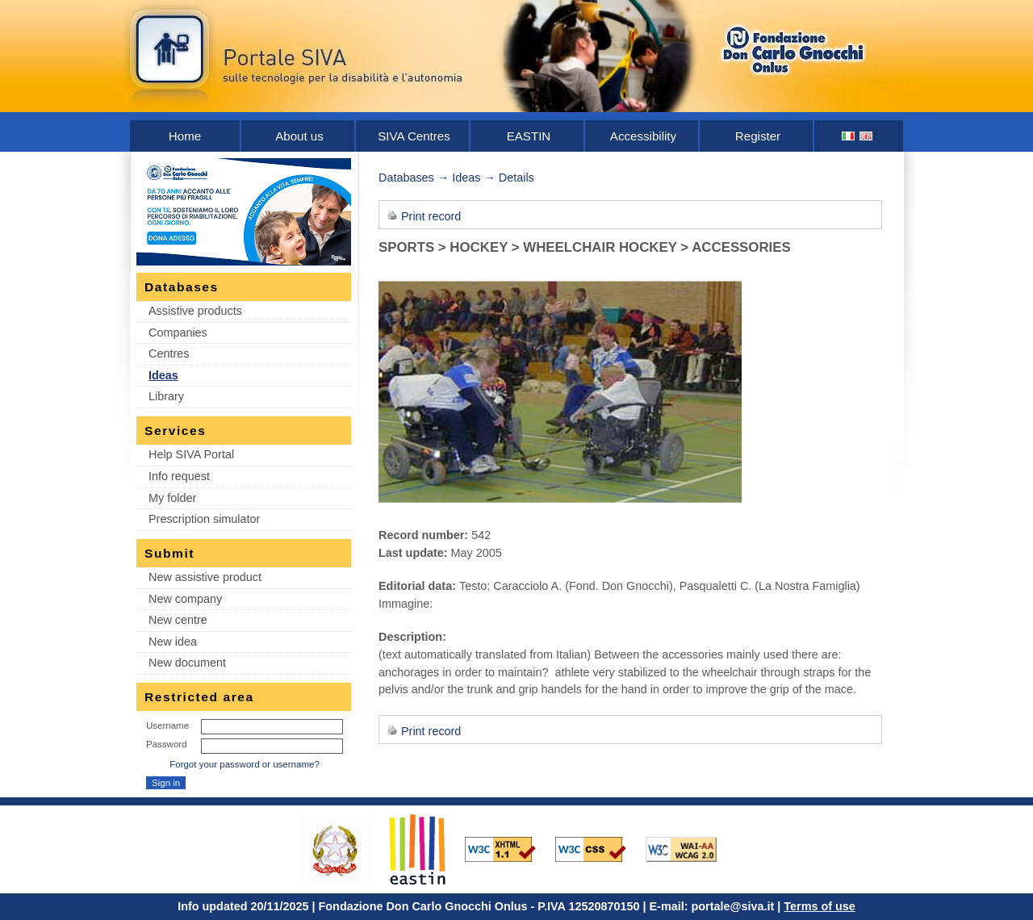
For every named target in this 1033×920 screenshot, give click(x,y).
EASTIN (529, 136)
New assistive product (204, 577)
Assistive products (195, 310)
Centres (168, 353)
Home (185, 136)
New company (185, 598)
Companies (177, 332)
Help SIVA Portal (191, 454)
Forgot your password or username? (244, 764)
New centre (177, 619)
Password (166, 744)
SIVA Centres (414, 136)
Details (516, 177)
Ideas (163, 375)
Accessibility (643, 136)
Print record (431, 216)
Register (757, 136)
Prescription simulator (204, 518)
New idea (172, 641)
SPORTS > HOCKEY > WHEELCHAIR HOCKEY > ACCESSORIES (584, 247)
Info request (179, 476)
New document (187, 662)
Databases (406, 177)
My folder (172, 497)
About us (299, 136)
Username (167, 725)
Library (166, 396)
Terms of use (819, 906)
